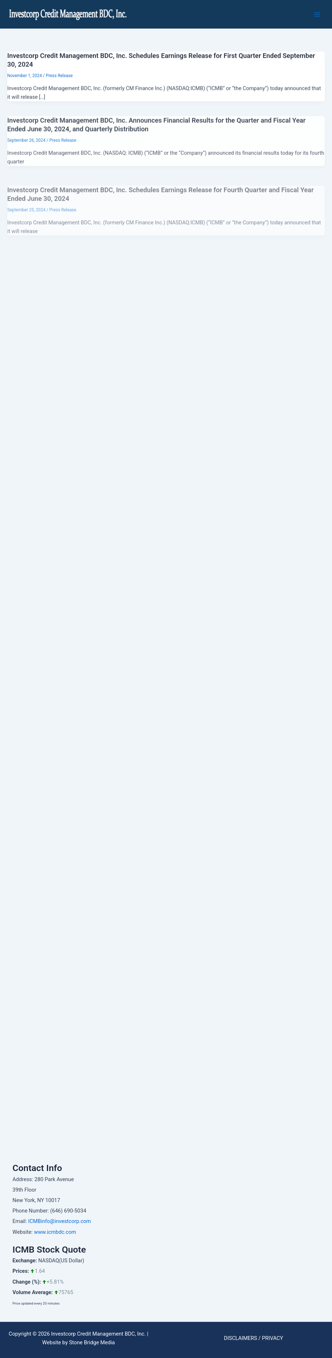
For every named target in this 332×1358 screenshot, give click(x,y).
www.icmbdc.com (55, 1232)
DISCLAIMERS (240, 1338)
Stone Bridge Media (92, 1342)
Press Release (59, 78)
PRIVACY (272, 1338)
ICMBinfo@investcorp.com (59, 1221)
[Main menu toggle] (317, 14)
